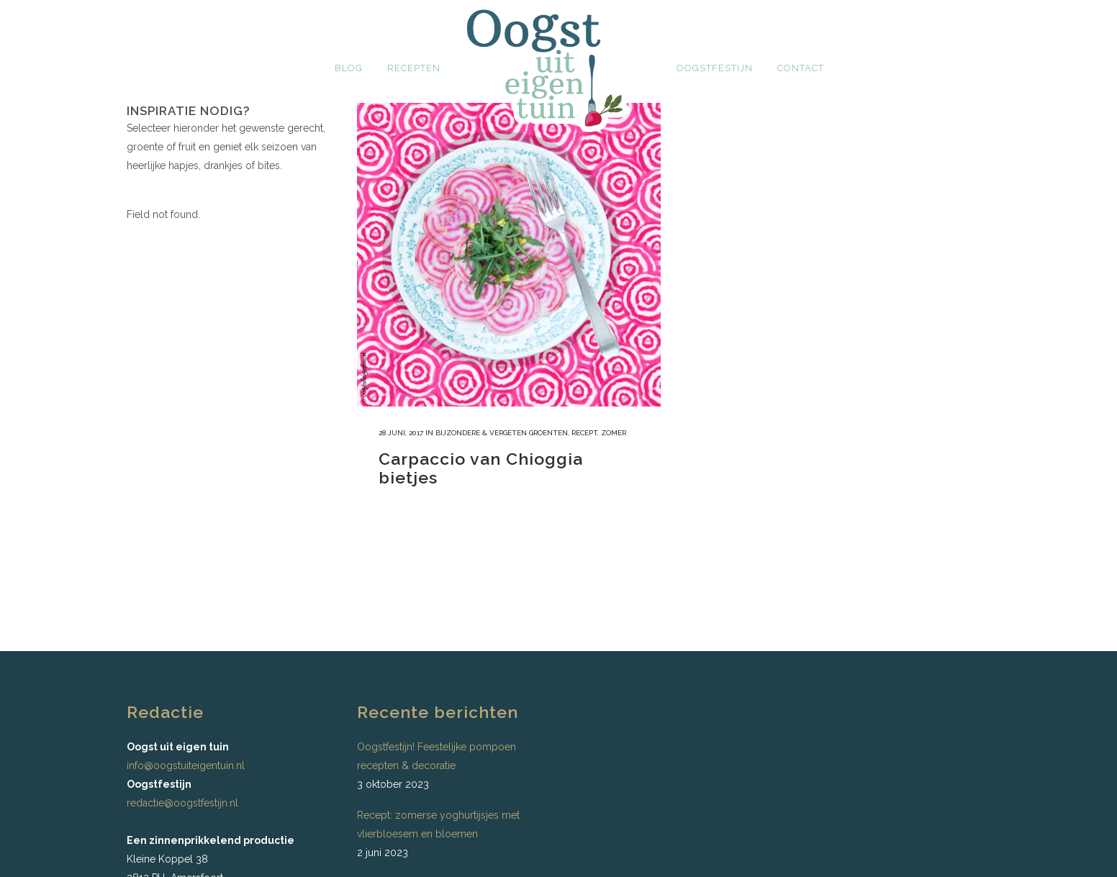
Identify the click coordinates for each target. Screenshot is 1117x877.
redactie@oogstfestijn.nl (182, 803)
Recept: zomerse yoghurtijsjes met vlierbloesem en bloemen (438, 824)
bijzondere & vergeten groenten (501, 433)
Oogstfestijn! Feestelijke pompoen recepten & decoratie (436, 756)
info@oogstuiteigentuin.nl (186, 765)
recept (584, 433)
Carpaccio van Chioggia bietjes (481, 468)
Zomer (613, 433)
